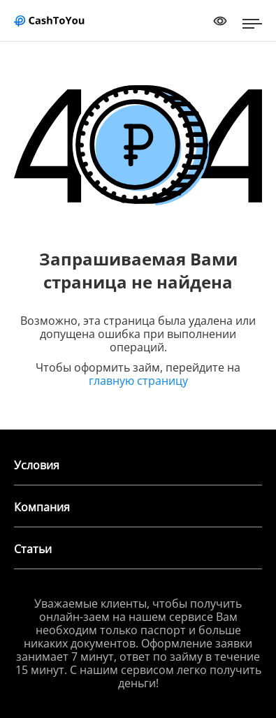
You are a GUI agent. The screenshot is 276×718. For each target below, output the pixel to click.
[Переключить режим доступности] (220, 21)
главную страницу (138, 380)
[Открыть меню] (252, 24)
